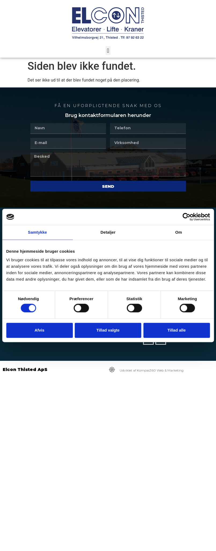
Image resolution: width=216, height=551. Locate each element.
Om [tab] (178, 232)
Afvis (40, 330)
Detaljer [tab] (108, 232)
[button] (108, 50)
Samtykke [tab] (37, 232)
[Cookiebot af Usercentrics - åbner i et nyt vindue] (186, 217)
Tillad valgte (107, 330)
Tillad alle (176, 330)
